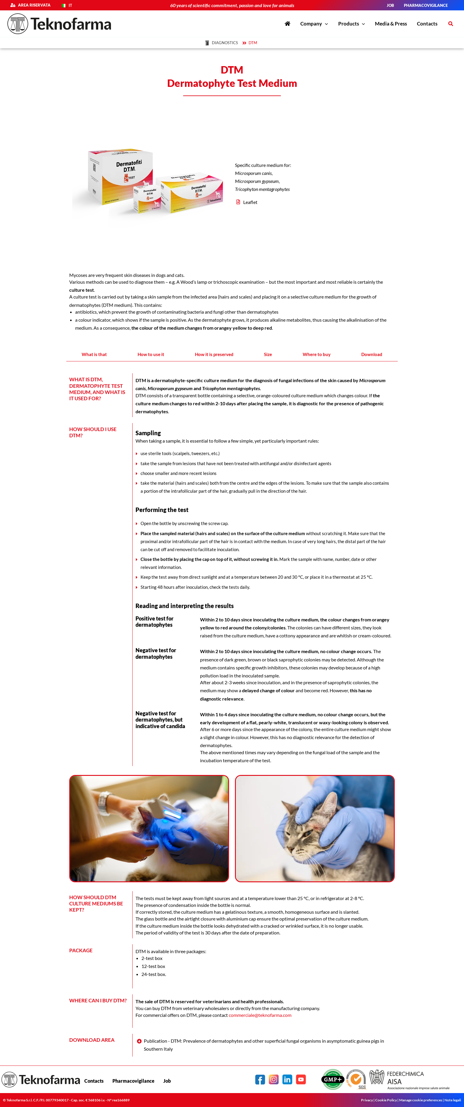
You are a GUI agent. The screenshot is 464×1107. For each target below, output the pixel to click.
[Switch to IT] (67, 5)
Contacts (94, 1081)
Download (371, 354)
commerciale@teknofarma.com (260, 1015)
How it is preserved (214, 354)
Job (167, 1081)
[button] (451, 24)
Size (268, 354)
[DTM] (250, 43)
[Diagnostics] (222, 43)
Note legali (452, 1100)
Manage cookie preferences (420, 1100)
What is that (94, 354)
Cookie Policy (386, 1100)
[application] (325, 23)
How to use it (151, 354)
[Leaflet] (313, 202)
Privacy (367, 1100)
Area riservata (33, 5)
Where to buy (317, 354)
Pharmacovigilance (133, 1081)
